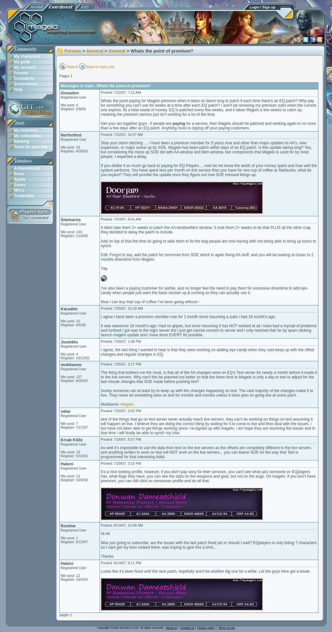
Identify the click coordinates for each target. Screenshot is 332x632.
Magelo (127, 404)
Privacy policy (206, 627)
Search (72, 67)
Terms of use (226, 627)
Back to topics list (100, 67)
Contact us (187, 627)
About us (171, 627)
